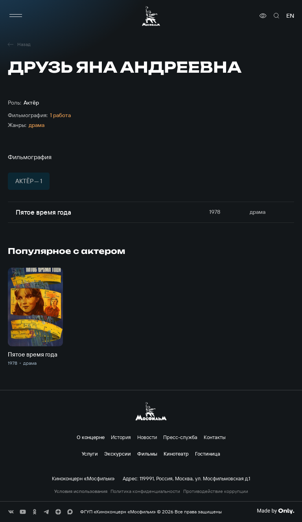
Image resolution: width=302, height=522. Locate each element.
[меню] (16, 16)
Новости (147, 437)
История (121, 437)
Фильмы (147, 453)
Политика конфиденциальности (145, 491)
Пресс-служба (180, 437)
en (290, 15)
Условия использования (80, 491)
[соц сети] (11, 512)
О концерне (91, 437)
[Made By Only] (275, 511)
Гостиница (207, 453)
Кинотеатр (176, 453)
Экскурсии (117, 453)
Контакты (215, 437)
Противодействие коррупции (215, 491)
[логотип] (151, 16)
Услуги (90, 453)
